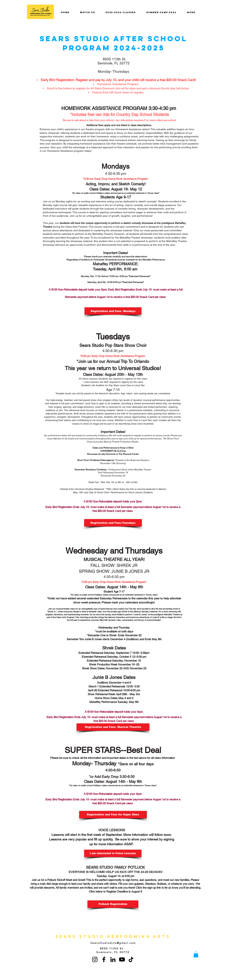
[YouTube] (122, 959)
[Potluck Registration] (113, 904)
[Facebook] (103, 959)
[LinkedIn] (113, 959)
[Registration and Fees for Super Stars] (113, 814)
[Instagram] (94, 959)
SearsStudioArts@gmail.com (113, 943)
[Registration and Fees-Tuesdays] (113, 522)
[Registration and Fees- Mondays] (113, 311)
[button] (112, 853)
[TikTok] (131, 959)
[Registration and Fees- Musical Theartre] (113, 727)
